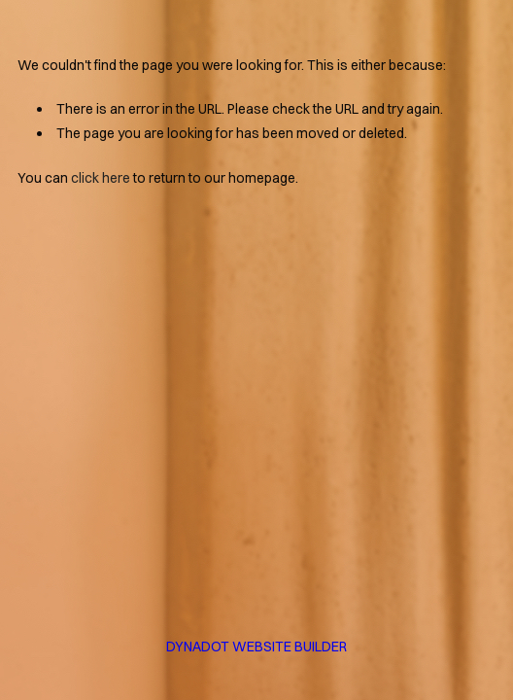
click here (100, 178)
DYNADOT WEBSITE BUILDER (256, 646)
